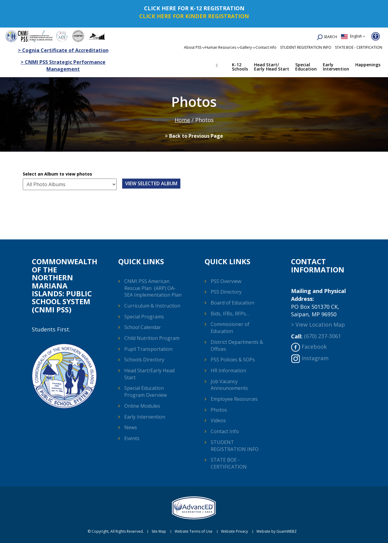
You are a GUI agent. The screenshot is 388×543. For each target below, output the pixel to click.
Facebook (314, 346)
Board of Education (232, 302)
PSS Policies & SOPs (233, 359)
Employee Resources (234, 399)
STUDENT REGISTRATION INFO (305, 47)
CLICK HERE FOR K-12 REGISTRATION (194, 8)
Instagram (315, 358)
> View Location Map (318, 324)
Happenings (367, 64)
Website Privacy (234, 531)
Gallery (246, 47)
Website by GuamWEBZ (276, 531)
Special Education (306, 67)
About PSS (192, 47)
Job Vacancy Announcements (229, 385)
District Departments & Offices (237, 345)
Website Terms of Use (193, 531)
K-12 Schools (240, 67)
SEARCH (327, 37)
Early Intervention (336, 67)
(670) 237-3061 (322, 336)
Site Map (159, 531)
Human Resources (220, 47)
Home (221, 66)
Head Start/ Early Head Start (271, 67)
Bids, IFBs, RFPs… (230, 313)
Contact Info (266, 47)
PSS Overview (226, 281)
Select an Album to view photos (57, 174)
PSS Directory (226, 291)
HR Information (228, 370)
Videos (218, 420)
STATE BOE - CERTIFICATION (358, 47)
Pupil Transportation (148, 349)
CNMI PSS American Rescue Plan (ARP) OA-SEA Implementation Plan (153, 288)
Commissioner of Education (230, 327)
